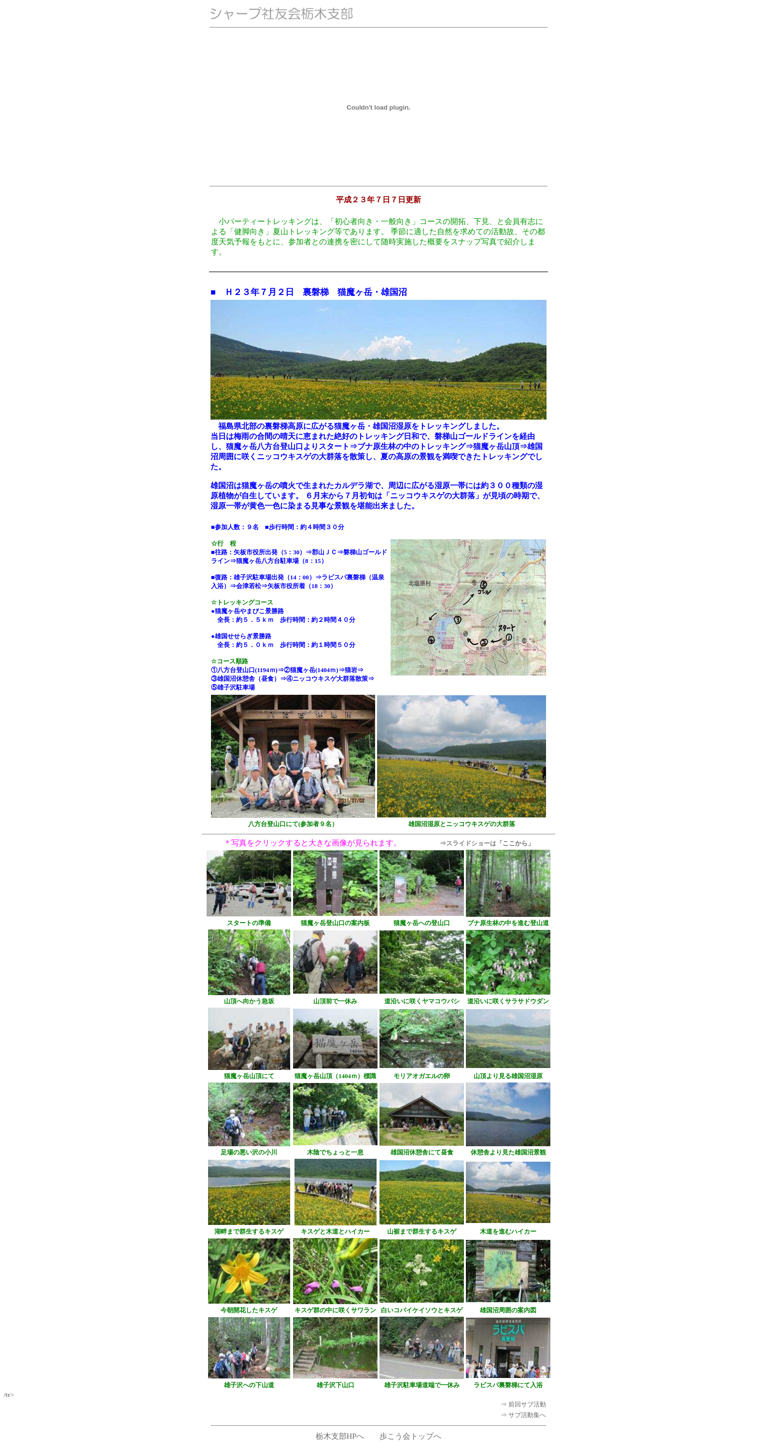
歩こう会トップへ (410, 1436)
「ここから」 (515, 843)
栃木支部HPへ (340, 1436)
